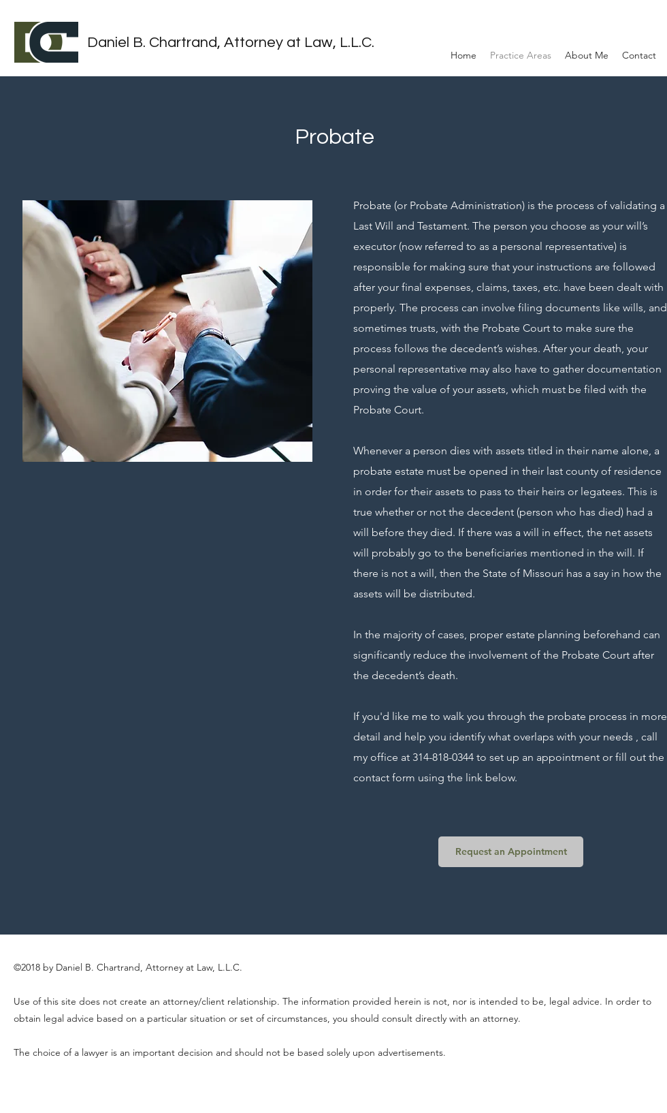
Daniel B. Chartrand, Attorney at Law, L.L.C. (230, 42)
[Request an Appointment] (510, 851)
